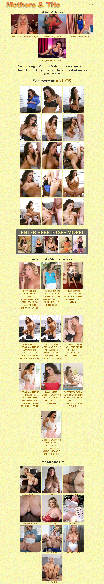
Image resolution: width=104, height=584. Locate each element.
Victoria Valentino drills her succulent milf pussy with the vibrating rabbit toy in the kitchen (29, 399)
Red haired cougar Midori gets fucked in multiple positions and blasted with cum (73, 350)
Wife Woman (52, 539)
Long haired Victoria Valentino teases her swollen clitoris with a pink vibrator (51, 397)
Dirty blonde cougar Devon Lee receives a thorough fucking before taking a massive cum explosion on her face (29, 301)
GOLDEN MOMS (30, 480)
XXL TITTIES (52, 509)
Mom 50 (52, 480)
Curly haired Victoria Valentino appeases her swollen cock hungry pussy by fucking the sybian (29, 351)
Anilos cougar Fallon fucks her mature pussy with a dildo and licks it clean (73, 296)
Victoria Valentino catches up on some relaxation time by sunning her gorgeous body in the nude (73, 399)
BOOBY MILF (73, 480)
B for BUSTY (73, 509)
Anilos (63, 80)
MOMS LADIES (52, 568)
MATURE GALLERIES (30, 509)
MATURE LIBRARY (73, 539)
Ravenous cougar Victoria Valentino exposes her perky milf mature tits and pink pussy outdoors (51, 298)
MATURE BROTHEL (30, 539)
